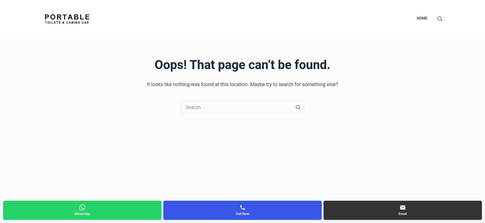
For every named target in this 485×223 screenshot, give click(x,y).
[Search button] (298, 107)
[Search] (439, 18)
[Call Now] (242, 210)
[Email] (403, 210)
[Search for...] (236, 107)
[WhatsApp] (82, 210)
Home (422, 18)
